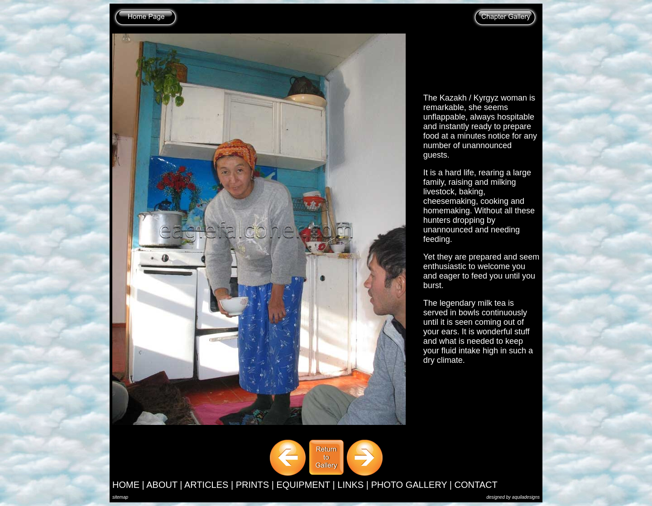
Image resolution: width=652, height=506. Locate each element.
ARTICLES (206, 485)
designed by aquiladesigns (513, 497)
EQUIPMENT (303, 485)
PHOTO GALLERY (409, 485)
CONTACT (476, 485)
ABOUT (161, 485)
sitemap (120, 497)
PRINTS (252, 485)
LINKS (350, 485)
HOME (125, 485)
